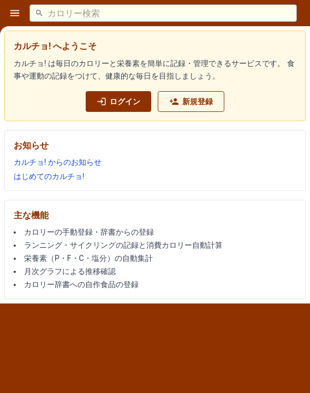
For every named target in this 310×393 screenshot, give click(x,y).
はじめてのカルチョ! (49, 176)
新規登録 (191, 101)
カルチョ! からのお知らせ (58, 162)
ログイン (118, 101)
